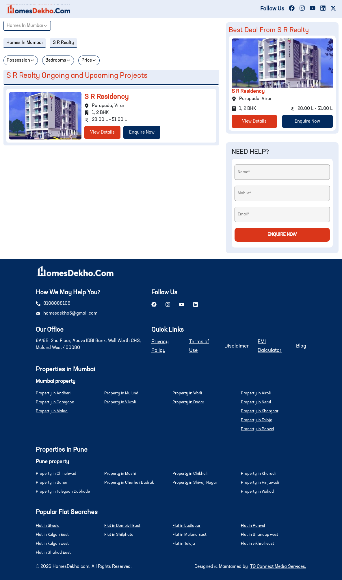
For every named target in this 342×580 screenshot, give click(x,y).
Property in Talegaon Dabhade (63, 492)
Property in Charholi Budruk (129, 483)
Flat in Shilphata (118, 535)
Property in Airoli (256, 393)
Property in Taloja (256, 420)
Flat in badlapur (186, 526)
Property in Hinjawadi (260, 483)
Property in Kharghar (259, 411)
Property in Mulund (121, 393)
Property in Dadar (188, 402)
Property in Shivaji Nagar (194, 483)
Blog (301, 346)
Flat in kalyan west (52, 544)
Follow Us (272, 9)
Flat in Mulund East (189, 535)
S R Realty (63, 42)
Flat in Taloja (183, 544)
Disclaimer (236, 346)
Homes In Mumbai (25, 25)
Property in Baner (51, 483)
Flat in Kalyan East (52, 535)
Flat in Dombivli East (122, 526)
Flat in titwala (48, 526)
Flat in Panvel (253, 526)
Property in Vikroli (120, 402)
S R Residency (106, 97)
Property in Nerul (256, 402)
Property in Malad (52, 411)
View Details (102, 132)
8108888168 (56, 303)
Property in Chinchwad (56, 474)
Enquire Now (142, 132)
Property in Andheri (53, 393)
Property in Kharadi (258, 474)
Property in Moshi (120, 474)
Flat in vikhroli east (257, 544)
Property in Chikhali (189, 474)
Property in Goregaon (55, 402)
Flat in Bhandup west (259, 535)
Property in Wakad (257, 492)
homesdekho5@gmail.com (70, 313)
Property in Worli (187, 393)
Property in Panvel (257, 429)
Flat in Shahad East (53, 553)
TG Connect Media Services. (278, 566)
